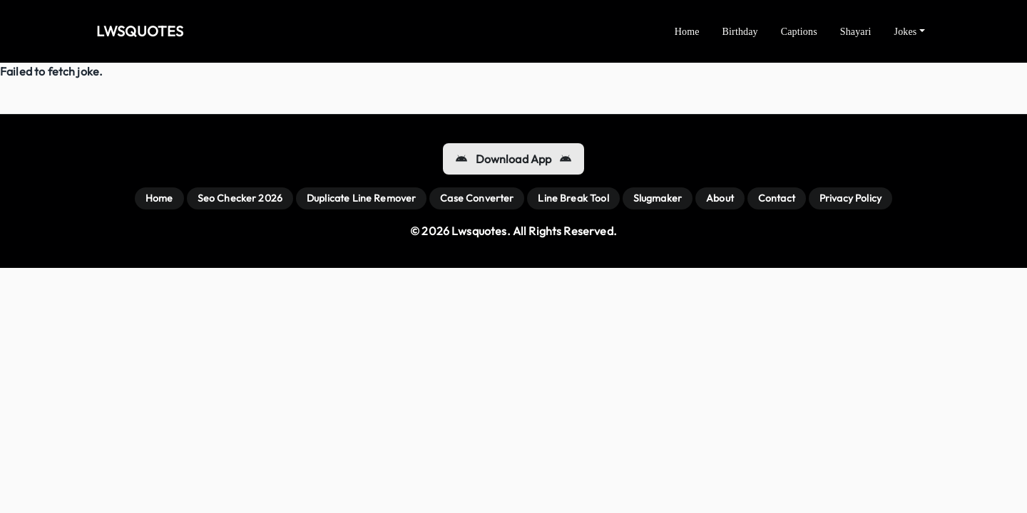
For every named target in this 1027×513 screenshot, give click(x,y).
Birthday (740, 31)
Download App (514, 159)
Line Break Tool (573, 198)
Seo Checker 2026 (240, 198)
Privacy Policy (850, 198)
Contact (776, 198)
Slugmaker (657, 198)
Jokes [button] (905, 31)
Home (687, 31)
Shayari (856, 31)
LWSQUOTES (139, 31)
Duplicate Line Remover (361, 198)
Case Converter (477, 198)
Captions (799, 31)
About (720, 198)
